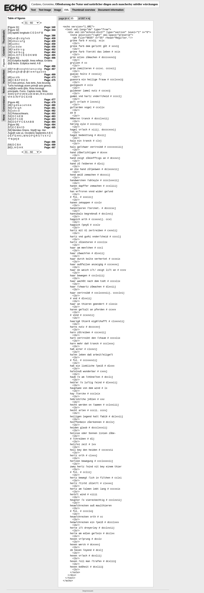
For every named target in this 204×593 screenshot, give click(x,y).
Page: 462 (49, 49)
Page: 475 (49, 80)
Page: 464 (49, 52)
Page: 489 (49, 144)
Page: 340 (49, 27)
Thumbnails (3, 37)
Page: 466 (49, 57)
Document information (111, 10)
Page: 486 (49, 142)
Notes (3, 89)
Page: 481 (49, 108)
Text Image (45, 10)
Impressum (87, 591)
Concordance (3, 104)
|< (66, 18)
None (3, 117)
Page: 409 (49, 38)
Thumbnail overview (83, 10)
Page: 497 (49, 147)
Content (3, 51)
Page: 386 (49, 35)
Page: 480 (49, 105)
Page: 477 (49, 99)
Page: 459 (49, 44)
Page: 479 (49, 102)
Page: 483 (49, 113)
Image (57, 10)
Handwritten (3, 76)
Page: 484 (49, 121)
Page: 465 (49, 55)
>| (89, 18)
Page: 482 (49, 110)
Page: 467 (49, 69)
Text (33, 10)
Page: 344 (49, 30)
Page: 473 (49, 77)
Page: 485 (49, 127)
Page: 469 (49, 74)
